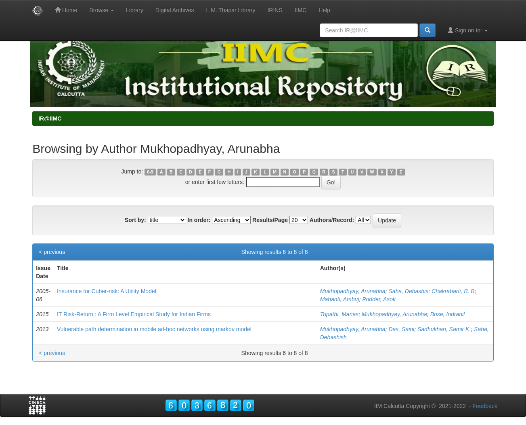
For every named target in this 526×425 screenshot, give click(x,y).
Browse (101, 10)
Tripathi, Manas (339, 314)
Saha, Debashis (408, 291)
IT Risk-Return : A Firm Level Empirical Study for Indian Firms (134, 314)
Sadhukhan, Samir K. (444, 329)
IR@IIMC (49, 118)
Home (66, 9)
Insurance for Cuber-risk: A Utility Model (106, 291)
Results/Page (270, 220)
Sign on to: (468, 30)
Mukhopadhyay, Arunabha (353, 291)
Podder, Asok (379, 299)
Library (134, 10)
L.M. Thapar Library (230, 10)
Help (324, 10)
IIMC (301, 10)
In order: (199, 220)
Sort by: (135, 220)
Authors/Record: (332, 220)
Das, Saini (401, 329)
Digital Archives (174, 10)
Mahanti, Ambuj (339, 299)
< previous (52, 252)
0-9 (150, 171)
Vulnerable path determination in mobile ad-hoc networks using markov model (154, 329)
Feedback (484, 406)
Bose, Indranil (447, 314)
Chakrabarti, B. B (453, 291)
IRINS (274, 10)
